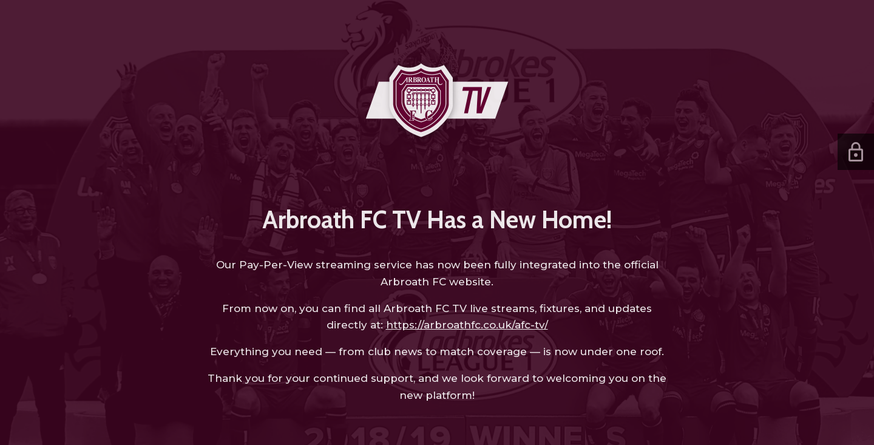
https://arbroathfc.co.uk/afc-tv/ (467, 325)
